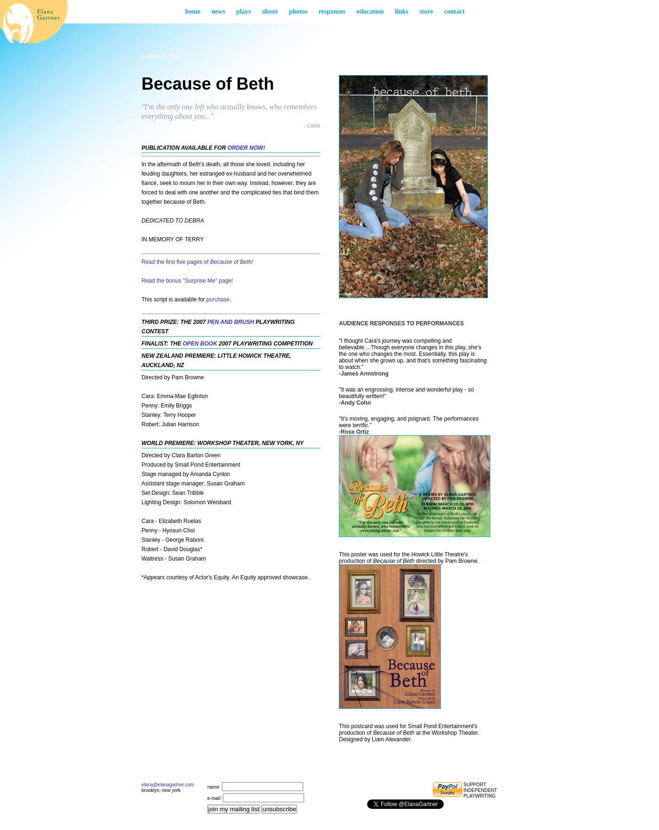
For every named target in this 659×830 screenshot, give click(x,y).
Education (370, 11)
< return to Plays (161, 56)
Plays (243, 11)
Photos (298, 11)
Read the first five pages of (197, 262)
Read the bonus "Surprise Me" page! (187, 280)
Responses (332, 11)
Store (426, 11)
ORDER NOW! (246, 148)
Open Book (200, 343)
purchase (217, 299)
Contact (454, 11)
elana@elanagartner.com (167, 784)
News (219, 11)
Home (193, 11)
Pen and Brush (230, 322)
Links (401, 11)
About (270, 11)
